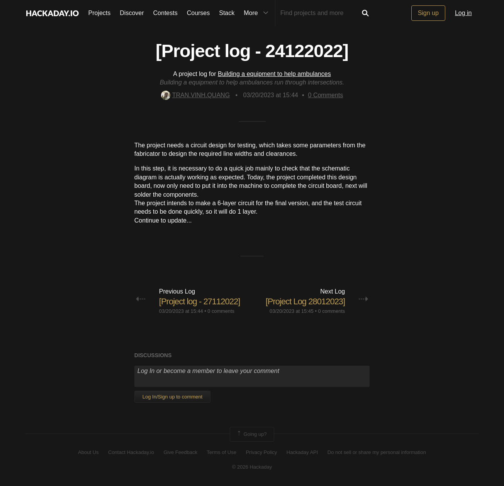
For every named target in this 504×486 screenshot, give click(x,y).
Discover (132, 13)
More (258, 13)
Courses (198, 13)
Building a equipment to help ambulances (274, 74)
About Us (88, 452)
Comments (325, 95)
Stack (226, 13)
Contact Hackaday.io (131, 452)
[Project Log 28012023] (305, 301)
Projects (99, 13)
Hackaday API (302, 452)
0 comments (220, 311)
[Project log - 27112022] (199, 301)
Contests (165, 13)
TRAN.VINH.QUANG (195, 95)
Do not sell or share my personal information (377, 452)
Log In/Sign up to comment (172, 397)
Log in (463, 13)
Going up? (251, 434)
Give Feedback (180, 452)
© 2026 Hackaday (252, 467)
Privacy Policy (261, 452)
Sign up (428, 13)
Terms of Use (221, 452)
